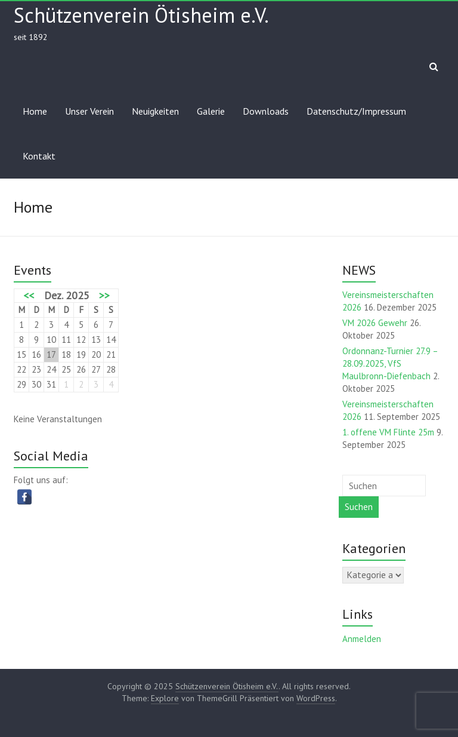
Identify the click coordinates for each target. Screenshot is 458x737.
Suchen (359, 506)
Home (35, 111)
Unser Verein (89, 111)
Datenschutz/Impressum (356, 111)
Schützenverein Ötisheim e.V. (141, 15)
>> (104, 296)
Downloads (266, 111)
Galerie (211, 111)
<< (28, 296)
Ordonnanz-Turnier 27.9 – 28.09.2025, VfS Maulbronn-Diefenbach (390, 363)
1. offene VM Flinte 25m (388, 432)
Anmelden (361, 638)
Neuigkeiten (155, 111)
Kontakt (39, 156)
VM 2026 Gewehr (374, 322)
